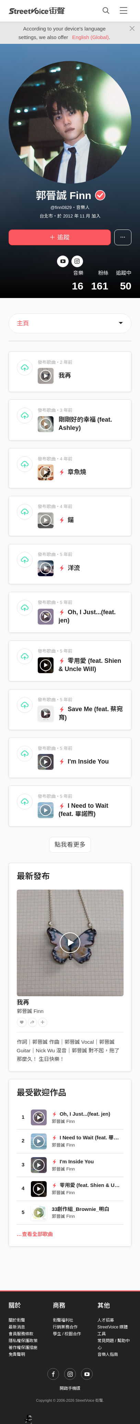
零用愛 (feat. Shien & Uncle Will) (94, 1185)
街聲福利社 (63, 1320)
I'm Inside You (84, 761)
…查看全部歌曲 (35, 1234)
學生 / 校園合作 (67, 1334)
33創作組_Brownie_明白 (80, 1209)
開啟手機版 (70, 1388)
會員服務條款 (21, 1334)
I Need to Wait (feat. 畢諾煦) (89, 1137)
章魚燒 (72, 472)
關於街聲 (17, 1320)
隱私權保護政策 (23, 1340)
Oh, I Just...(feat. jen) (81, 1114)
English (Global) (90, 37)
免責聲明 (17, 1354)
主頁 (23, 323)
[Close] (132, 29)
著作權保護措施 (23, 1347)
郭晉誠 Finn (30, 1011)
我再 (65, 375)
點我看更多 (70, 844)
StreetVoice (37, 10)
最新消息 (17, 1327)
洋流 (69, 568)
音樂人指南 (107, 1354)
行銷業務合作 (65, 1327)
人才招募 (105, 1320)
